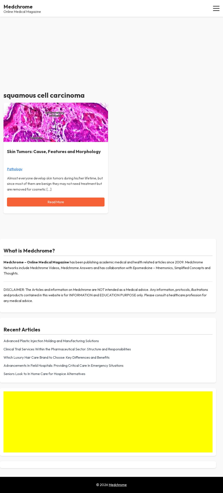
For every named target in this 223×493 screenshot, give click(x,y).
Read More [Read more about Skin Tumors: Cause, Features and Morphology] (55, 202)
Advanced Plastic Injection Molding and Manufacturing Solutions (51, 341)
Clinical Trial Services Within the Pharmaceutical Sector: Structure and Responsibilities (67, 349)
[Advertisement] (111, 49)
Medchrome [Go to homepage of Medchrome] (118, 485)
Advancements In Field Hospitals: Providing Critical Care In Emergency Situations (63, 365)
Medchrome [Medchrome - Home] (18, 6)
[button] (216, 8)
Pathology (14, 169)
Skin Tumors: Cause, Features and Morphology (54, 151)
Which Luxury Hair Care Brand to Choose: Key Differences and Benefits (56, 357)
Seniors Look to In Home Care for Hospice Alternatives (44, 374)
